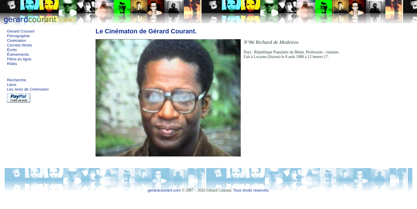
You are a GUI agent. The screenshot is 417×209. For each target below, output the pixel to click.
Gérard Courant (20, 31)
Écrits (12, 50)
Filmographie (18, 36)
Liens (12, 84)
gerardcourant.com (164, 190)
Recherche (16, 80)
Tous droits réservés (251, 190)
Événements (18, 54)
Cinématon (16, 40)
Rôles (12, 64)
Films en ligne (19, 59)
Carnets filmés (19, 45)
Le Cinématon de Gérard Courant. (146, 31)
